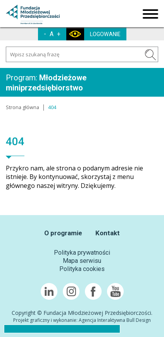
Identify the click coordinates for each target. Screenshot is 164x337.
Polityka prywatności (82, 252)
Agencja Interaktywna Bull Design (115, 320)
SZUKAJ (150, 54)
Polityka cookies (82, 269)
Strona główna (22, 107)
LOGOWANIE (105, 34)
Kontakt (107, 233)
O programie (63, 233)
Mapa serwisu (82, 260)
